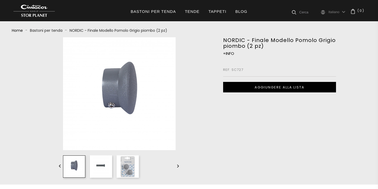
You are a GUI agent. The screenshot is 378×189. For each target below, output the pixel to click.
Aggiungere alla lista (279, 87)
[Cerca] (309, 12)
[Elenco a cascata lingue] (337, 12)
